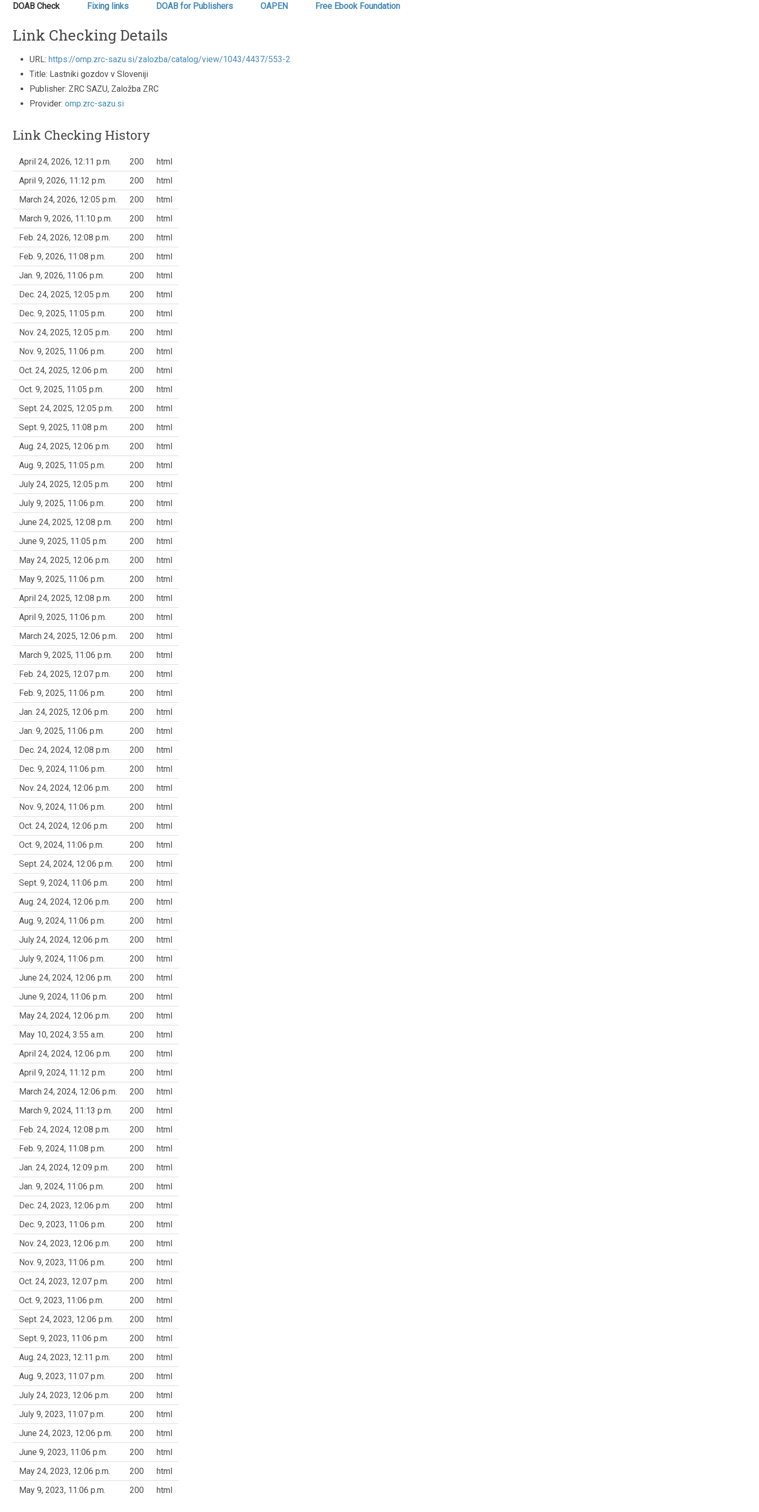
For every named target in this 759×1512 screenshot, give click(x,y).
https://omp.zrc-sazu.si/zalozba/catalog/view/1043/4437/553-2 (169, 59)
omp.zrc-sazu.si (94, 104)
